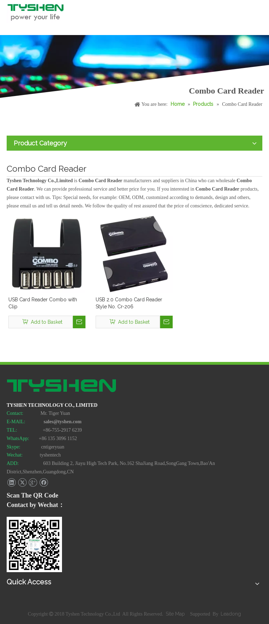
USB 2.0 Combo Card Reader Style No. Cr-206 (129, 303)
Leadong (231, 614)
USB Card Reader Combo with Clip (42, 303)
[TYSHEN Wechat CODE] (34, 544)
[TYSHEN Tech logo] (62, 386)
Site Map (176, 614)
